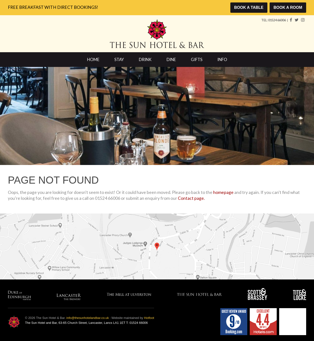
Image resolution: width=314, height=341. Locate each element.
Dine (171, 59)
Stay (119, 59)
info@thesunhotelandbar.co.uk (87, 318)
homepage (223, 192)
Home (93, 59)
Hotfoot (149, 318)
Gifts (196, 59)
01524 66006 (277, 20)
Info (222, 59)
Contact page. (191, 198)
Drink (145, 59)
